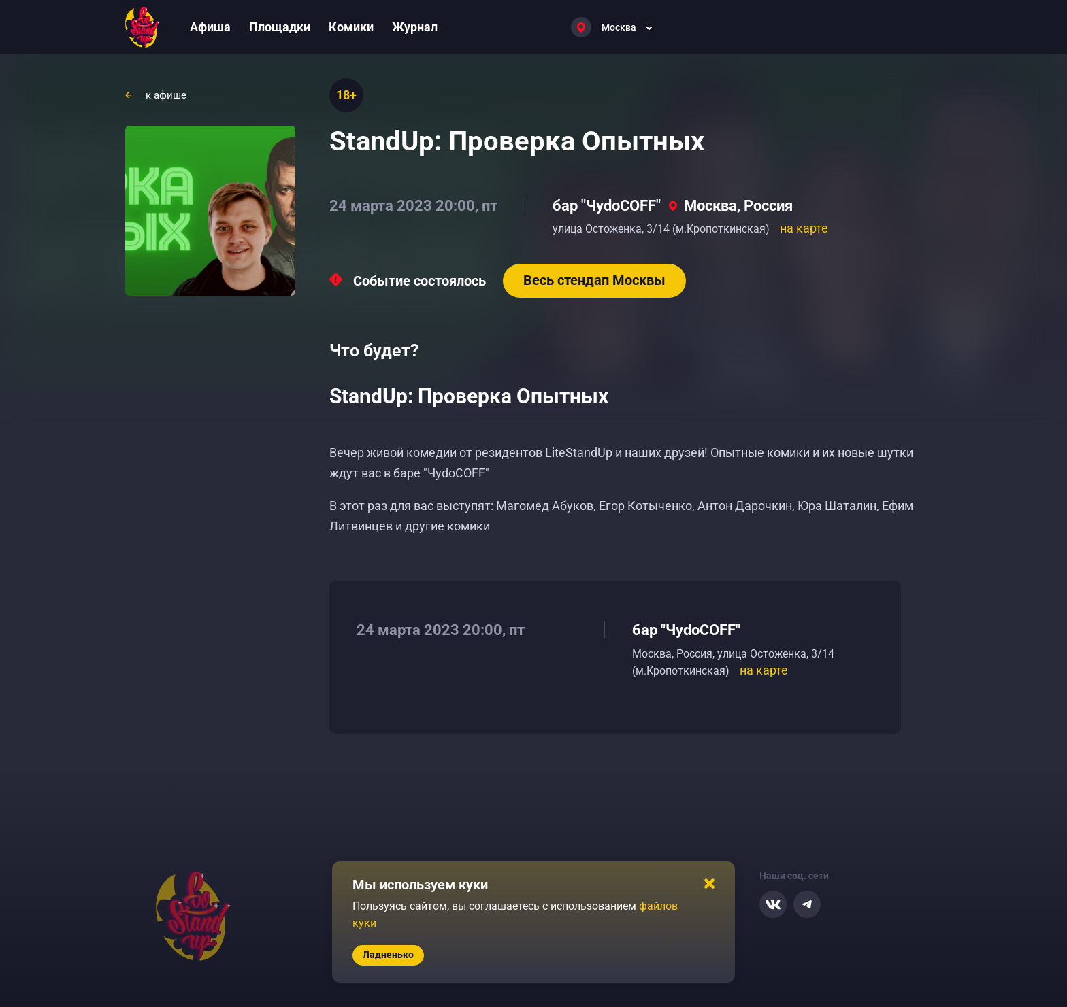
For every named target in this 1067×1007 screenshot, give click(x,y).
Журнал (415, 27)
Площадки (279, 27)
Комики (351, 27)
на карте (804, 228)
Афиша (210, 27)
